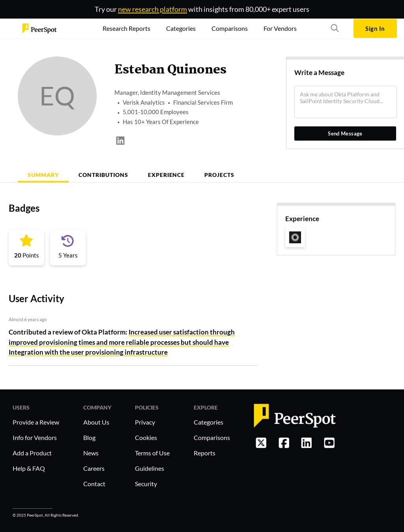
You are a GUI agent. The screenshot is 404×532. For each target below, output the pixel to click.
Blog (89, 437)
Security (146, 483)
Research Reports (126, 28)
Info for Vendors (35, 437)
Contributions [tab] (103, 174)
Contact (94, 483)
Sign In (375, 28)
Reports (204, 453)
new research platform (152, 9)
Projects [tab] (219, 174)
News (91, 453)
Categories (208, 422)
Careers (94, 468)
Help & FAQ (29, 468)
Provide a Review (36, 422)
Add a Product (32, 453)
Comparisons (212, 437)
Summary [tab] (43, 174)
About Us (96, 422)
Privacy (145, 422)
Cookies (146, 437)
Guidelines (149, 468)
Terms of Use (152, 453)
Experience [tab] (166, 174)
